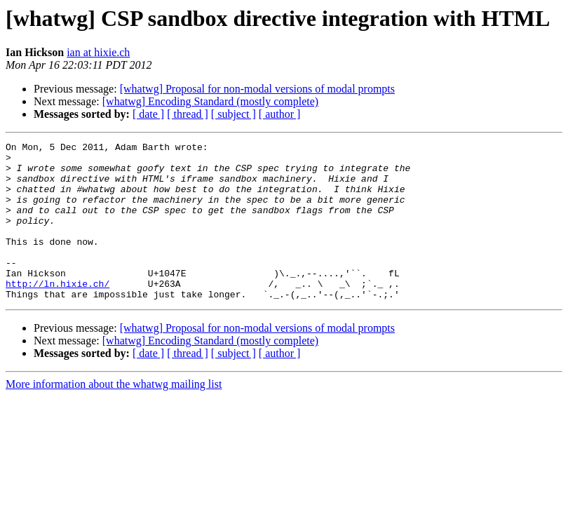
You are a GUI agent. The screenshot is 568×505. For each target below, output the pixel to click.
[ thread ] (187, 114)
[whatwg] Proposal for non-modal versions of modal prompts (257, 89)
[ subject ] (233, 114)
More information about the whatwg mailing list (114, 416)
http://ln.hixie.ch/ (57, 313)
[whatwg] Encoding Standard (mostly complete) (210, 101)
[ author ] (280, 114)
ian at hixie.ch (98, 52)
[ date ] (148, 114)
